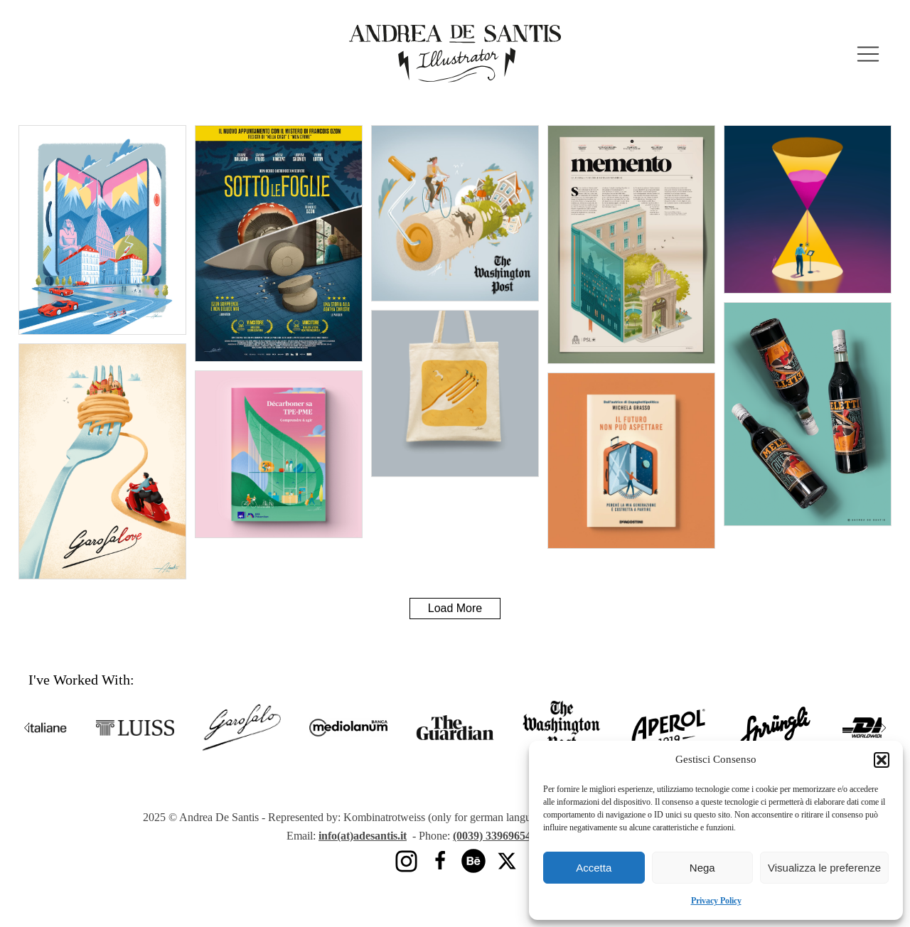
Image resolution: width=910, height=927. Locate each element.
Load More (455, 608)
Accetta (593, 868)
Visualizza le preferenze (824, 868)
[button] (881, 760)
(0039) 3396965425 (500, 835)
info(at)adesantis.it (362, 835)
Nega (702, 868)
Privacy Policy (716, 900)
